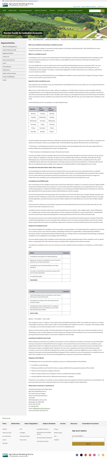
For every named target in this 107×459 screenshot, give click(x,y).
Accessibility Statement (42, 429)
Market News (15, 423)
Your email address (77, 436)
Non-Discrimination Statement (44, 437)
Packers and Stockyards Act (52, 39)
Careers (4, 440)
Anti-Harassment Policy (42, 441)
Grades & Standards (49, 423)
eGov (55, 436)
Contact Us (101, 6)
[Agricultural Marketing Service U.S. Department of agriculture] (18, 5)
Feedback (56, 440)
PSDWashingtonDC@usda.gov (41, 408)
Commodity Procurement (90, 423)
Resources (74, 423)
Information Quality (25, 436)
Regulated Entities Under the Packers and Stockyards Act (75, 39)
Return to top (6, 418)
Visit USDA (5, 443)
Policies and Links (7, 432)
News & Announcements (89, 6)
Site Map (5, 429)
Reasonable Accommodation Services (44, 433)
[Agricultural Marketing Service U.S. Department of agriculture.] (18, 455)
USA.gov (56, 429)
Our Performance (7, 436)
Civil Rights (22, 432)
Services (63, 423)
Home (30, 39)
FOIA (21, 429)
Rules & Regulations (38, 39)
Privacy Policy (23, 440)
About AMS (77, 6)
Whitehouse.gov (58, 432)
